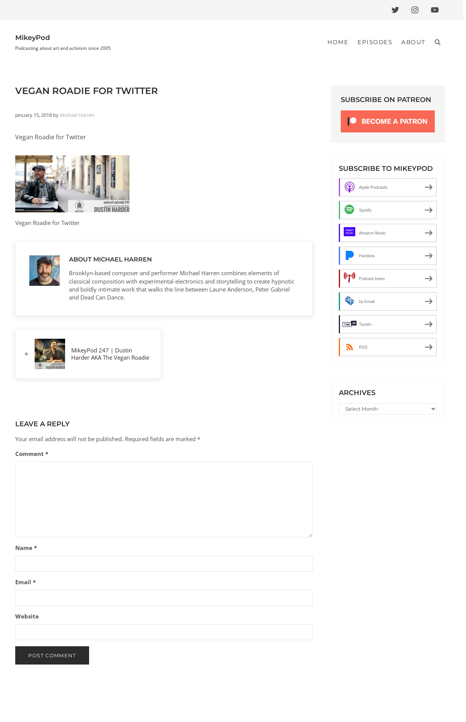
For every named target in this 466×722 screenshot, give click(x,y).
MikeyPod (32, 37)
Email (25, 582)
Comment (31, 453)
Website (27, 616)
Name (26, 547)
